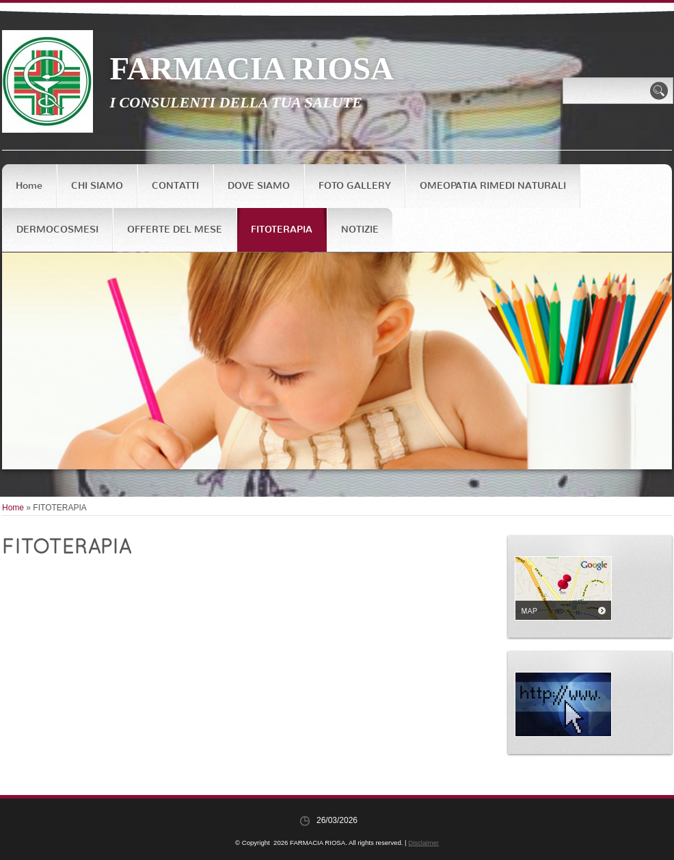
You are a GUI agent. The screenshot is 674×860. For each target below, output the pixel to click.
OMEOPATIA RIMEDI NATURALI (493, 185)
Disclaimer (423, 842)
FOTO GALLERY (355, 185)
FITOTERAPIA (281, 229)
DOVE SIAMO (259, 185)
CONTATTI (175, 185)
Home (29, 185)
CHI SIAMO (97, 185)
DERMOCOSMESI (57, 229)
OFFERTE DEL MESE (174, 229)
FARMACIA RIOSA (251, 68)
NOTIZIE (360, 229)
